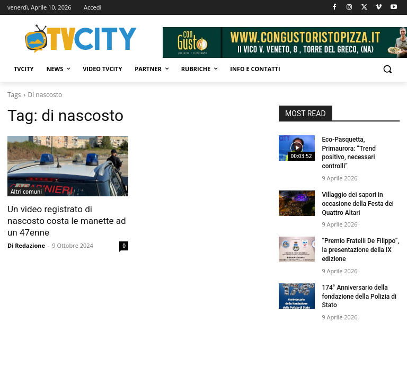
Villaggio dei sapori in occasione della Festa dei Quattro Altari (357, 203)
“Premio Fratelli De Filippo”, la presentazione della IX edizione (360, 250)
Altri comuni (26, 191)
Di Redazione (26, 245)
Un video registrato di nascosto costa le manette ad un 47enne (66, 221)
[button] (387, 69)
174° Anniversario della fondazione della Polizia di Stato (359, 296)
